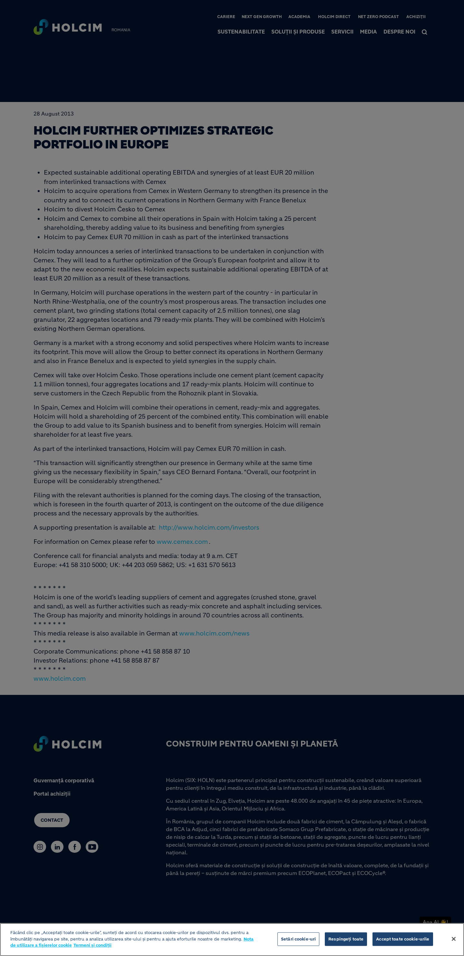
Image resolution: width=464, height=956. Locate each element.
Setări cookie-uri (298, 940)
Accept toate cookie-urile (402, 940)
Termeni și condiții (92, 946)
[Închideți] (454, 940)
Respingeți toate (345, 940)
